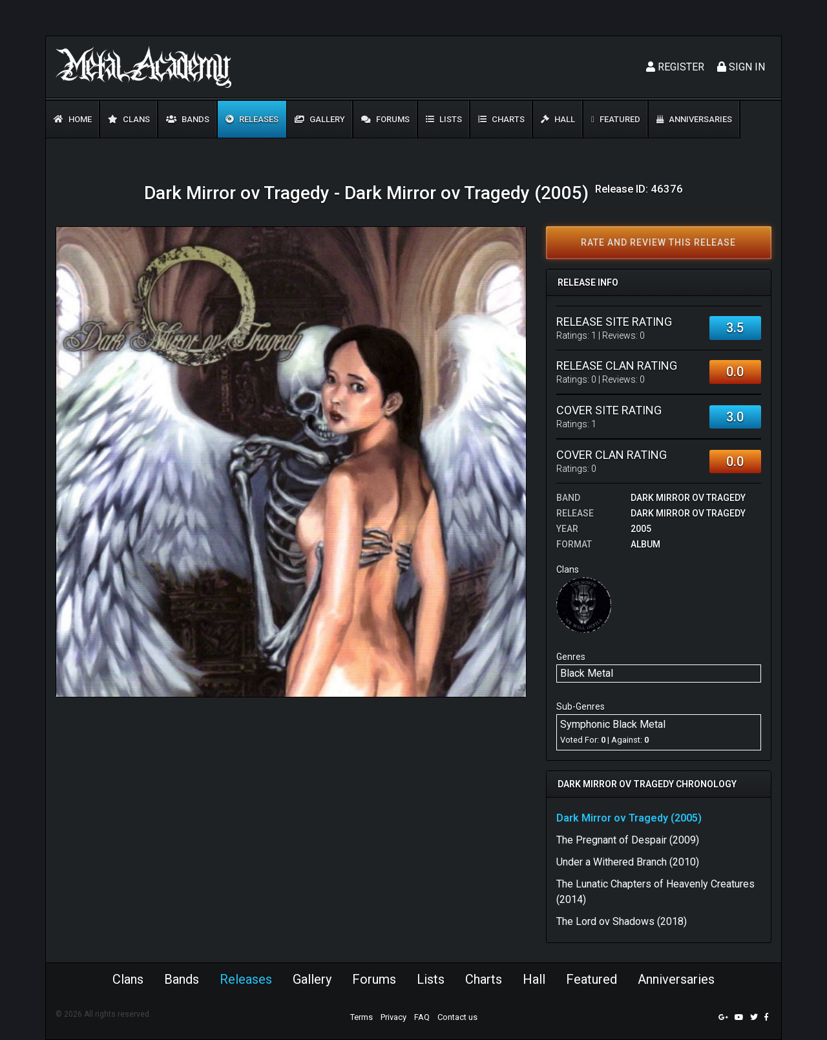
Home (73, 119)
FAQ (422, 1017)
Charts (501, 119)
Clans (129, 119)
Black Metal (586, 673)
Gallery (320, 119)
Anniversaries (694, 119)
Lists (444, 119)
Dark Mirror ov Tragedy (688, 498)
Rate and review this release (658, 242)
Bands (187, 119)
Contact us (457, 1017)
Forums (385, 119)
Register (675, 67)
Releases (251, 119)
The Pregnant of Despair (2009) (627, 840)
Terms (361, 1017)
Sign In (741, 67)
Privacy (393, 1017)
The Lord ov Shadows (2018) (621, 921)
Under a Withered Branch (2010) (627, 862)
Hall (558, 119)
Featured (615, 119)
